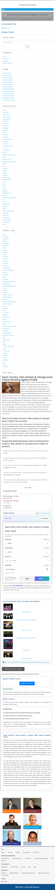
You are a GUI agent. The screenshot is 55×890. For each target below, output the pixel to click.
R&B (4, 201)
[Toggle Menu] (27, 9)
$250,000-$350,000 (8, 93)
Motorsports (6, 328)
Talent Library (5, 858)
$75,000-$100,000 (8, 86)
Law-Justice (6, 312)
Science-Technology (8, 210)
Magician (5, 190)
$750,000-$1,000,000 (9, 100)
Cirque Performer (8, 139)
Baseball (5, 125)
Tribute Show (6, 217)
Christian (5, 136)
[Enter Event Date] (27, 569)
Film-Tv (5, 163)
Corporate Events (17, 858)
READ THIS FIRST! (27, 683)
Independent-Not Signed (9, 301)
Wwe (4, 224)
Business (5, 134)
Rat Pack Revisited (26, 612)
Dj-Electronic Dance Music (10, 154)
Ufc (4, 362)
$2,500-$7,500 (7, 73)
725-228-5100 (17, 586)
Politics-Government (8, 335)
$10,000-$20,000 (7, 77)
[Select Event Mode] (27, 552)
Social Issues (6, 350)
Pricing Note (6, 503)
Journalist (5, 308)
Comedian (6, 143)
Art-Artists (5, 121)
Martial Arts (6, 317)
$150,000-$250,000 (8, 91)
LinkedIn (4, 881)
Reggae (5, 206)
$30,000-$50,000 (7, 82)
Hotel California (26, 650)
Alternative (6, 114)
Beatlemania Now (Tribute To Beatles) (26, 638)
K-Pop (4, 186)
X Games (5, 366)
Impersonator (6, 177)
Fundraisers (28, 858)
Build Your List (5, 28)
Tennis (5, 357)
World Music (6, 222)
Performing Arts (7, 332)
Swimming (5, 213)
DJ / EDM (23, 867)
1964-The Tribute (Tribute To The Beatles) (26, 620)
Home (3, 852)
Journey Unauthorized (26, 658)
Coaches (5, 261)
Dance (4, 152)
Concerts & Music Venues (41, 858)
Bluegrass (5, 130)
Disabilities (6, 274)
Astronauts (6, 123)
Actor (4, 234)
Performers (6, 58)
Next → (42, 579)
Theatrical (5, 215)
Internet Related (7, 179)
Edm (4, 157)
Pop (4, 199)
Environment (6, 283)
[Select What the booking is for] (27, 543)
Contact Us (36, 852)
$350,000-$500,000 (8, 95)
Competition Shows (8, 145)
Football (5, 168)
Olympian (5, 330)
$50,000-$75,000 (7, 84)
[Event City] (27, 560)
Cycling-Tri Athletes (8, 270)
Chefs (4, 254)
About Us (10, 852)
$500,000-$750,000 (8, 97)
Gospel (5, 172)
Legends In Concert (26, 630)
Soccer (5, 348)
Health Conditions (8, 294)
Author (5, 241)
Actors (4, 56)
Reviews (18, 852)
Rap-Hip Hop (6, 204)
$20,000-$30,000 (7, 79)
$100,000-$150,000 (8, 88)
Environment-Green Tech (10, 285)
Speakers (5, 60)
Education (5, 279)
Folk (4, 166)
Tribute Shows (7, 219)
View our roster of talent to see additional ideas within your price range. (26, 662)
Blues (4, 132)
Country (5, 148)
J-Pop (4, 181)
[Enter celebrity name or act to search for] (28, 42)
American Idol (6, 116)
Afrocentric (6, 112)
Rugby (4, 344)
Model (4, 195)
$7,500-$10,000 (7, 75)
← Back (26, 578)
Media (4, 319)
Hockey (5, 299)
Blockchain (6, 245)
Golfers (5, 170)
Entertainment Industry (9, 161)
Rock (4, 208)
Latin (4, 188)
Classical (5, 141)
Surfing (5, 353)
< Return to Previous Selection (13, 669)
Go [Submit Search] (27, 46)
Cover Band (6, 150)
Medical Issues (7, 321)
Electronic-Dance (7, 159)
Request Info (26, 852)
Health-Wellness (7, 297)
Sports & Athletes (7, 63)
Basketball (6, 243)
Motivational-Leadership (9, 197)
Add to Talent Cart (44, 513)
